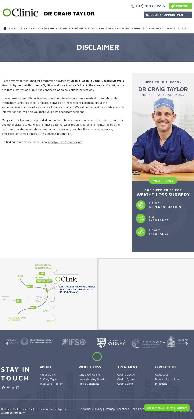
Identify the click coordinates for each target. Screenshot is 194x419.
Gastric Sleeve (126, 374)
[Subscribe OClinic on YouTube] (8, 387)
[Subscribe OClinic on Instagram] (17, 387)
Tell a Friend (138, 408)
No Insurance (150, 218)
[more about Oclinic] (47, 11)
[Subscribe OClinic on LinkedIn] (12, 387)
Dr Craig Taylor (49, 379)
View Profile (163, 180)
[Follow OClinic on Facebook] (3, 387)
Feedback (123, 408)
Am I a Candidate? (90, 383)
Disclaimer (85, 408)
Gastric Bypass (126, 379)
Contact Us (165, 367)
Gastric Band (125, 383)
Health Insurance (150, 232)
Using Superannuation (156, 205)
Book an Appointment (167, 14)
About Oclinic (48, 374)
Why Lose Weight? (90, 374)
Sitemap (110, 408)
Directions (161, 383)
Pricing (182, 6)
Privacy (97, 408)
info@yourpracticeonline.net (65, 142)
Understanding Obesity (92, 379)
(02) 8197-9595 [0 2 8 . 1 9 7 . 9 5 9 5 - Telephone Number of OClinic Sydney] (150, 6)
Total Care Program (51, 383)
